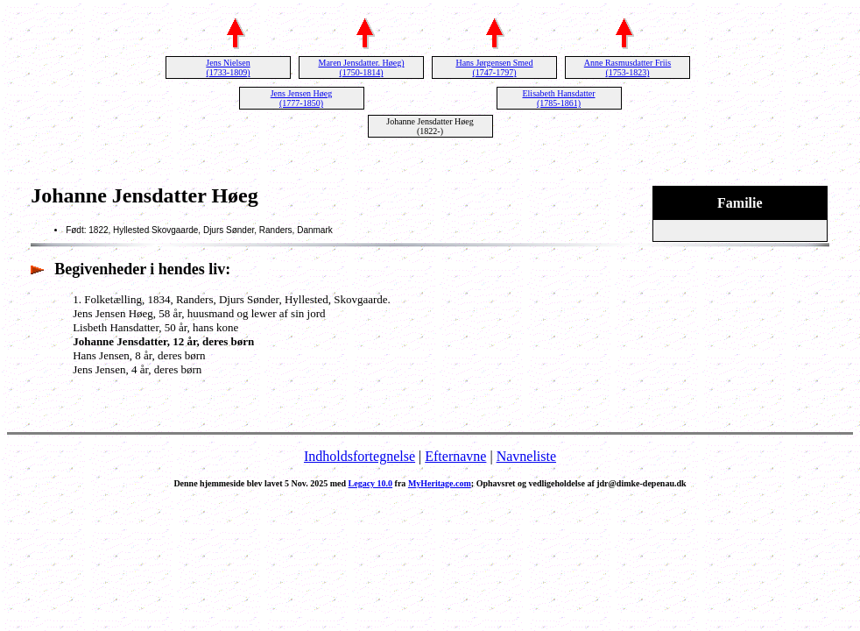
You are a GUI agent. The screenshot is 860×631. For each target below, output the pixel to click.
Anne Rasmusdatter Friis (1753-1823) (627, 67)
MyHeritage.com (439, 483)
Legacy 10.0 (371, 483)
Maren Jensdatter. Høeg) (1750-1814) (361, 67)
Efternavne (455, 456)
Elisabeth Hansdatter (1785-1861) (558, 98)
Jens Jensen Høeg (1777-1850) (302, 98)
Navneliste (526, 456)
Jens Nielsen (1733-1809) (228, 67)
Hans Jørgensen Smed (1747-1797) (493, 67)
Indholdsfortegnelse (359, 456)
